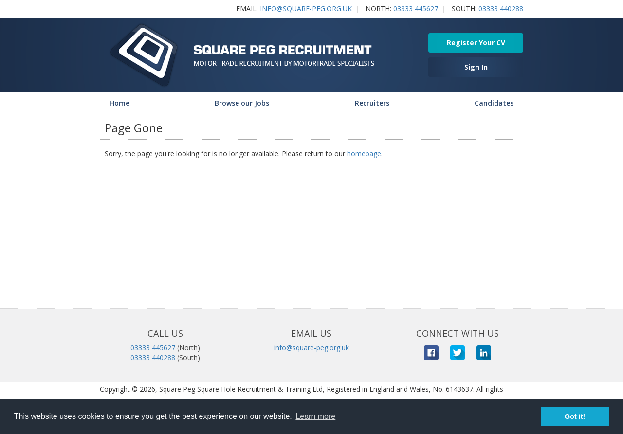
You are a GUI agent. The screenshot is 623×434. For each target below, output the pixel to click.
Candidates (494, 103)
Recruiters (372, 103)
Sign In (476, 67)
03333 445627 (415, 8)
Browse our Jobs (242, 103)
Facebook (431, 352)
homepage (364, 153)
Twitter (457, 352)
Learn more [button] (315, 416)
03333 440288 (500, 8)
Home (119, 103)
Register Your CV (476, 42)
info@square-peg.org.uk (306, 8)
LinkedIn (483, 352)
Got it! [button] (575, 416)
